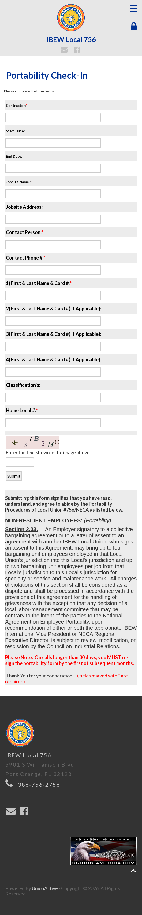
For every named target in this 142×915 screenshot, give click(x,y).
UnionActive (45, 888)
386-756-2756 (39, 784)
